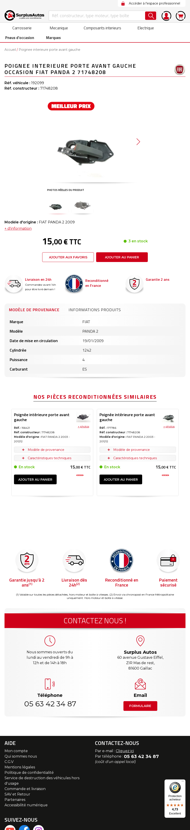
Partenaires (15, 801)
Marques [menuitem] (49, 38)
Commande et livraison (25, 790)
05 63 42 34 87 (50, 704)
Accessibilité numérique (26, 806)
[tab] (34, 310)
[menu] (95, 33)
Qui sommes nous (21, 757)
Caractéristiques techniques (49, 459)
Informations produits (95, 311)
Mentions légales (20, 768)
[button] (57, 206)
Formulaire (140, 707)
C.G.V (9, 763)
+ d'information (18, 229)
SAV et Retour (17, 795)
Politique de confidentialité (29, 774)
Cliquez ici (125, 752)
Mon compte (16, 752)
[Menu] (182, 782)
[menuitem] (18, 28)
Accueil (10, 51)
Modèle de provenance (34, 311)
